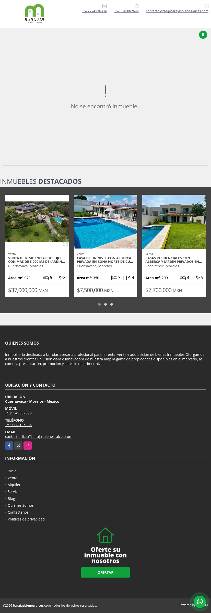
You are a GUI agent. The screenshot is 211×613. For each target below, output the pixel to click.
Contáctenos (18, 512)
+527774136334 (94, 11)
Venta (12, 477)
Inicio (12, 470)
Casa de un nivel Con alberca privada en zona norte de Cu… (105, 259)
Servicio (14, 491)
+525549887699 (126, 11)
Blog (11, 498)
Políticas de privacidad (26, 519)
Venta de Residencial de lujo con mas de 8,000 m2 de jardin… (36, 259)
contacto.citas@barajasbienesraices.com (38, 436)
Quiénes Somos (21, 505)
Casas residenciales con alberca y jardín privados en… (173, 259)
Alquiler (14, 484)
